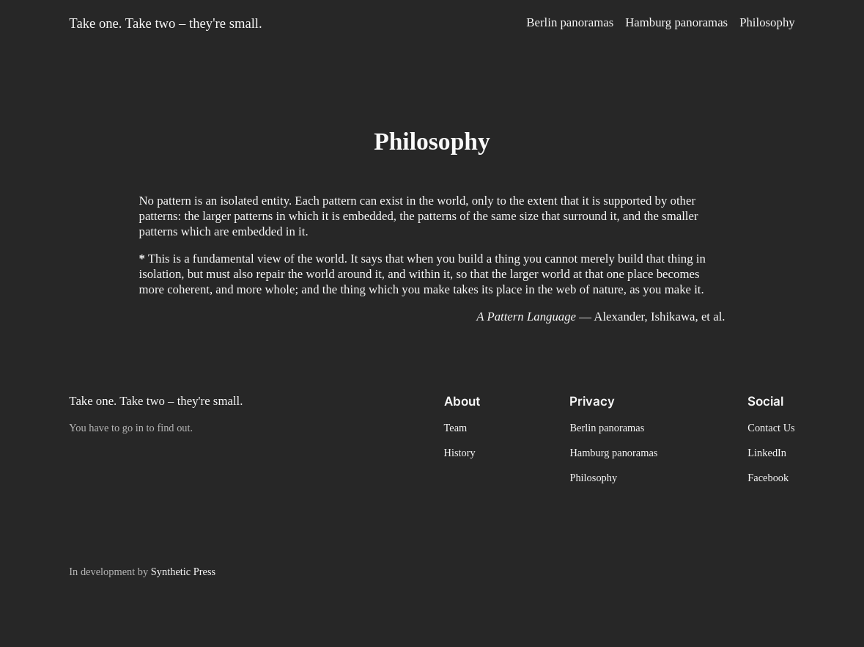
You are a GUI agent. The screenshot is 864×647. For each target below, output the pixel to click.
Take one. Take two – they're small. (165, 23)
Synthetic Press (183, 571)
